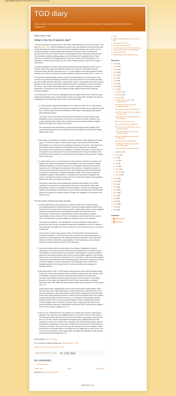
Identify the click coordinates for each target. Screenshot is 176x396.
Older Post (99, 369)
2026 (115, 64)
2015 (115, 181)
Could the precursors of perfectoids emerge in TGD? (126, 132)
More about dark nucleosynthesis (125, 141)
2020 (115, 81)
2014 (115, 184)
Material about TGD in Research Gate (125, 55)
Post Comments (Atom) (50, 372)
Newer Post (38, 369)
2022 (115, 75)
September (119, 152)
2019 (115, 84)
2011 (115, 193)
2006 (115, 207)
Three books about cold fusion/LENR (127, 148)
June (117, 160)
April (117, 166)
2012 (115, 190)
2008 (115, 201)
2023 (115, 72)
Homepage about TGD (120, 43)
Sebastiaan (119, 222)
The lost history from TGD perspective (127, 109)
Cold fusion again (51, 339)
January (118, 175)
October (118, 98)
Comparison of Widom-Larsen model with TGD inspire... (127, 144)
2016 (115, 178)
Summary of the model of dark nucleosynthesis (125, 101)
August (117, 155)
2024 (115, 69)
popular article (45, 47)
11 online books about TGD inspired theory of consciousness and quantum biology (127, 49)
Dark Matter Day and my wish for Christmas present (125, 105)
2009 (115, 198)
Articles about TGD (119, 52)
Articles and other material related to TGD (49, 347)
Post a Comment (42, 364)
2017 (115, 89)
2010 (115, 195)
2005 (115, 210)
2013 (115, 187)
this (94, 73)
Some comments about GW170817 (126, 124)
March (117, 169)
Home (69, 369)
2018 (115, 86)
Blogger (91, 385)
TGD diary (51, 13)
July (116, 158)
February (118, 172)
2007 (115, 204)
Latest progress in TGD (70, 343)
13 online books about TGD (122, 45)
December (118, 92)
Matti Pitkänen (120, 219)
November (118, 95)
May (116, 163)
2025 (115, 66)
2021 (115, 78)
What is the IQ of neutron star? (125, 121)
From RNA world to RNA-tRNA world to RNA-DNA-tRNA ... (127, 128)
